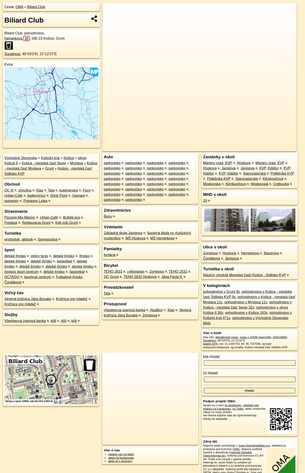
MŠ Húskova (135, 238)
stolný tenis (39, 256)
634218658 (280, 337)
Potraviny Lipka (35, 201)
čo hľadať (210, 373)
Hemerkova (17, 38)
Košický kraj (50, 158)
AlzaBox (156, 310)
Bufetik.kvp (71, 217)
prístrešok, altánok (18, 239)
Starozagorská (254, 173)
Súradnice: (12, 54)
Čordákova (211, 258)
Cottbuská (281, 184)
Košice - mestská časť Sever (44, 163)
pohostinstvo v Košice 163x (246, 313)
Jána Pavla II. (172, 277)
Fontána (10, 223)
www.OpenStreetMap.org (254, 445)
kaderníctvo (36, 195)
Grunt (49, 168)
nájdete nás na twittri (121, 454)
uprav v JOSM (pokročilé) (255, 337)
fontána (109, 255)
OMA (19, 7)
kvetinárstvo (68, 190)
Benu (108, 216)
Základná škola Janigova (123, 233)
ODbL (236, 449)
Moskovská (212, 184)
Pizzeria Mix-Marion (19, 217)
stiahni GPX (210, 343)
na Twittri (238, 408)
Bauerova (271, 253)
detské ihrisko (15, 256)
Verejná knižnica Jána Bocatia (27, 299)
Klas (39, 190)
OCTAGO (11, 277)
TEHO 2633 (113, 271)
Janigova (229, 168)
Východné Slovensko (20, 158)
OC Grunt (111, 277)
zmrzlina (25, 190)
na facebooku (232, 405)
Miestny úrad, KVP (217, 163)
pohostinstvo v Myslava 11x (245, 302)
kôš (53, 321)
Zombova (156, 271)
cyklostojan (135, 271)
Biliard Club (36, 7)
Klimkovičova (273, 179)
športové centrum (37, 277)
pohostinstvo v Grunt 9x (221, 292)
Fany (87, 190)
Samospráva (48, 239)
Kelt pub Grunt (66, 223)
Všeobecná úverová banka (25, 321)
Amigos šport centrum (21, 272)
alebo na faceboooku (121, 457)
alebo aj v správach (120, 461)
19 (205, 200)
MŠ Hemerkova (162, 238)
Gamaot (78, 195)
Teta (51, 190)
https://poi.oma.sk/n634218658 (277, 148)
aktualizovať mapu (226, 337)
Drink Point (58, 195)
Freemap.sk (245, 148)
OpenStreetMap (222, 148)
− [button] (110, 17)
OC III (9, 190)
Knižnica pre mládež (72, 299)
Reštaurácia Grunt (36, 223)
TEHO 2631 (178, 271)
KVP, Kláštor (269, 168)
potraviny (11, 201)
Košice (68, 158)
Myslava (76, 163)
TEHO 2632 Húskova (140, 277)
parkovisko (112, 163)
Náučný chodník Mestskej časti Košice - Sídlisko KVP (244, 275)
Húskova (244, 163)
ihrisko (84, 256)
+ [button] (110, 10)
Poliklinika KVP (282, 173)
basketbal (64, 261)
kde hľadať (211, 357)
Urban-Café (13, 195)
